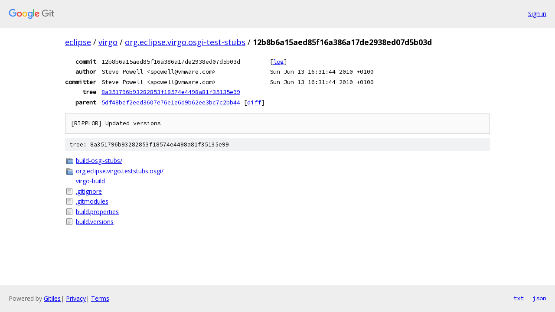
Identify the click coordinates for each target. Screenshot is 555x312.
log (278, 61)
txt (518, 298)
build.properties (97, 212)
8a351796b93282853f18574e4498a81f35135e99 (170, 92)
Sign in (537, 14)
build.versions (95, 222)
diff (254, 102)
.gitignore (89, 191)
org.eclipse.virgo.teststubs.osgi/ (119, 171)
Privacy (76, 298)
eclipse (78, 42)
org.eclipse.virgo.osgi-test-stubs (185, 42)
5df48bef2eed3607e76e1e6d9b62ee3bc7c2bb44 (170, 102)
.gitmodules (92, 201)
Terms (100, 298)
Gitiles (52, 298)
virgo (108, 42)
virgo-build (90, 181)
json (539, 298)
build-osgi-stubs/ (99, 160)
